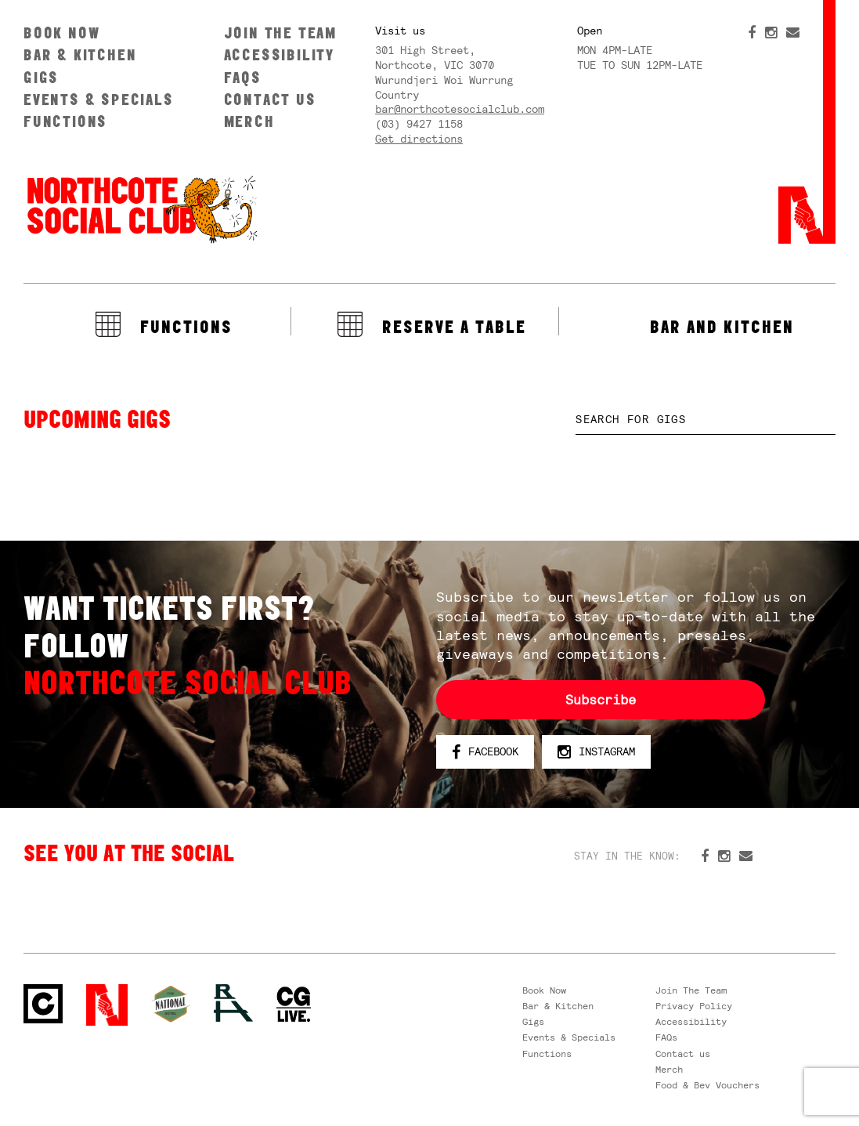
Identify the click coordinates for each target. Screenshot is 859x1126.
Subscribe (600, 699)
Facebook (485, 752)
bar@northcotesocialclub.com (459, 109)
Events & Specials (98, 99)
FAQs (243, 77)
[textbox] (706, 419)
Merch (249, 121)
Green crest (170, 1003)
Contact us (270, 99)
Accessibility (279, 54)
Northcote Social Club (140, 208)
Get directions (419, 139)
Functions (65, 121)
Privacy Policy (693, 1006)
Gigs (41, 77)
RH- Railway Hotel (233, 1003)
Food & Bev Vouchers (707, 1085)
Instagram (596, 752)
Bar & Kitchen (79, 54)
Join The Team (280, 33)
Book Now (61, 33)
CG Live (293, 1005)
